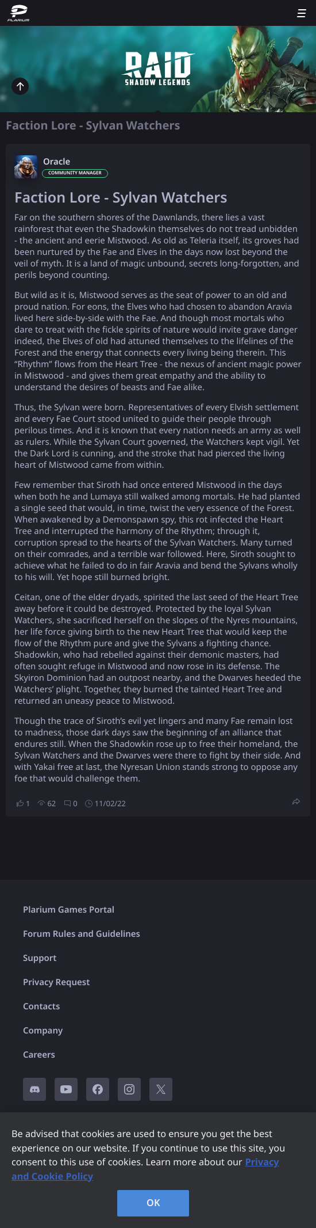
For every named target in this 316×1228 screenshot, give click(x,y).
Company (43, 1030)
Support (39, 958)
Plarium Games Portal (68, 910)
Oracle (56, 161)
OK (153, 1202)
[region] (158, 1170)
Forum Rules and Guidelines (81, 934)
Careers (39, 1055)
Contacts (41, 1006)
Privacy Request (56, 982)
